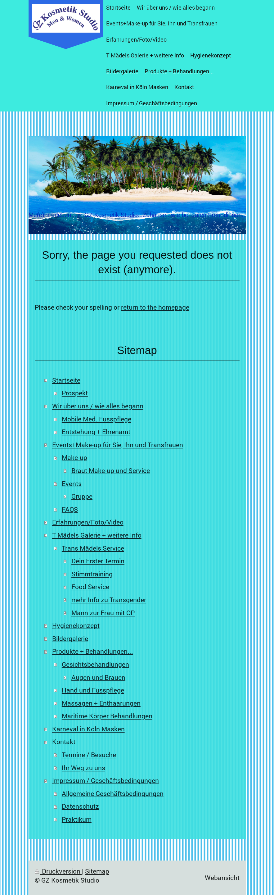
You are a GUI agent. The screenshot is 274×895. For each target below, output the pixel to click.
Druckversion (58, 871)
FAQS (70, 509)
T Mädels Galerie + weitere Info (96, 535)
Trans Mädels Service (93, 548)
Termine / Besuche (89, 754)
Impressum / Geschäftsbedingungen (105, 780)
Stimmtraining (92, 574)
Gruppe (81, 496)
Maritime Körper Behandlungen (107, 715)
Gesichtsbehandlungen (95, 664)
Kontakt (63, 741)
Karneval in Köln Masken (88, 729)
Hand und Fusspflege (93, 690)
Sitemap (97, 871)
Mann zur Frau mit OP (103, 612)
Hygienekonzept (76, 625)
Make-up (74, 457)
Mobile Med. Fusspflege (96, 419)
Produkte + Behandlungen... (92, 651)
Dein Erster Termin (97, 561)
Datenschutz (80, 806)
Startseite (66, 380)
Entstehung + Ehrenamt (96, 431)
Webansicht (222, 877)
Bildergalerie (70, 638)
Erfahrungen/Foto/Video (88, 522)
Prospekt (75, 392)
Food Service (90, 586)
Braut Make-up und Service (110, 470)
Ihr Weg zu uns (83, 767)
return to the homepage (155, 307)
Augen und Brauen (98, 677)
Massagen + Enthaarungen (101, 703)
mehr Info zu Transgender (108, 599)
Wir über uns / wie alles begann (97, 406)
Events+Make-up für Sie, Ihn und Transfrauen (117, 444)
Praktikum (77, 819)
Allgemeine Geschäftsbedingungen (113, 793)
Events (72, 483)
